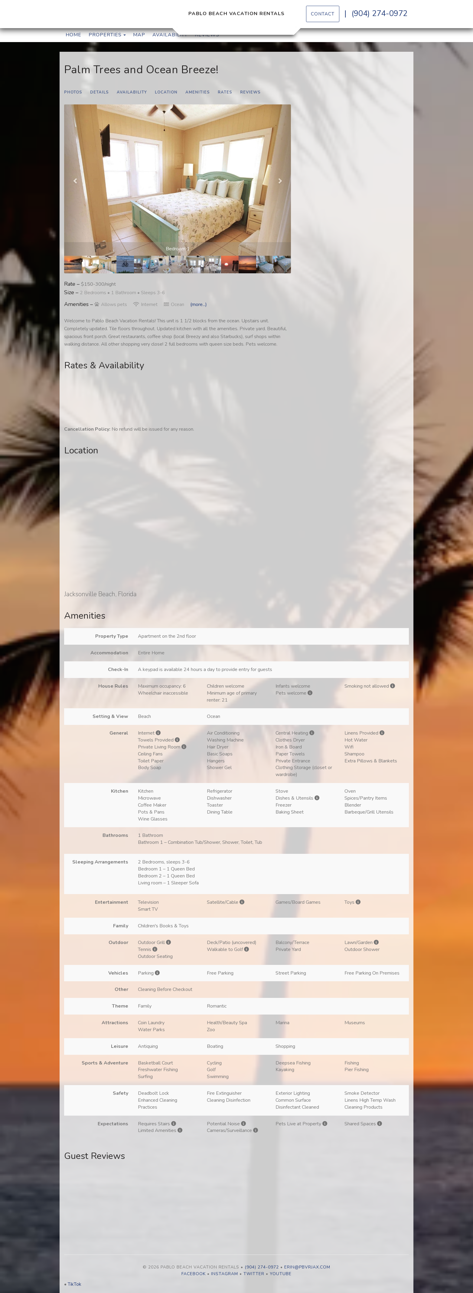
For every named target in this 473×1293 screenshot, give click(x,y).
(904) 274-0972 (379, 13)
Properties (105, 34)
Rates (225, 92)
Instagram (224, 1274)
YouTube (281, 1274)
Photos (73, 92)
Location (166, 92)
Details (99, 92)
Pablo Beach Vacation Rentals (236, 13)
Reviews (250, 92)
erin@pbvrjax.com (307, 1267)
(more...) (198, 304)
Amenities (197, 92)
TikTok (74, 1284)
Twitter (253, 1274)
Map (139, 34)
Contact (322, 14)
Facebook (193, 1274)
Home (73, 34)
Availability (170, 34)
